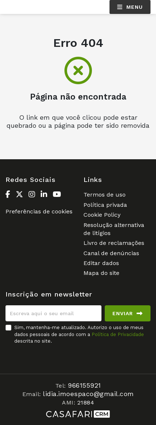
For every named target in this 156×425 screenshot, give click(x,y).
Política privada (105, 204)
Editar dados (101, 263)
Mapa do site (101, 272)
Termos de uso (104, 194)
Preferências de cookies (39, 211)
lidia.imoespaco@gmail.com (88, 394)
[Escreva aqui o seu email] (53, 313)
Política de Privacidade (118, 334)
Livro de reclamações (113, 242)
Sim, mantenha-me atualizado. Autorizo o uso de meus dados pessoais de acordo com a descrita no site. (79, 334)
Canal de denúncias (111, 253)
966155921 (84, 385)
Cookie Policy (101, 214)
